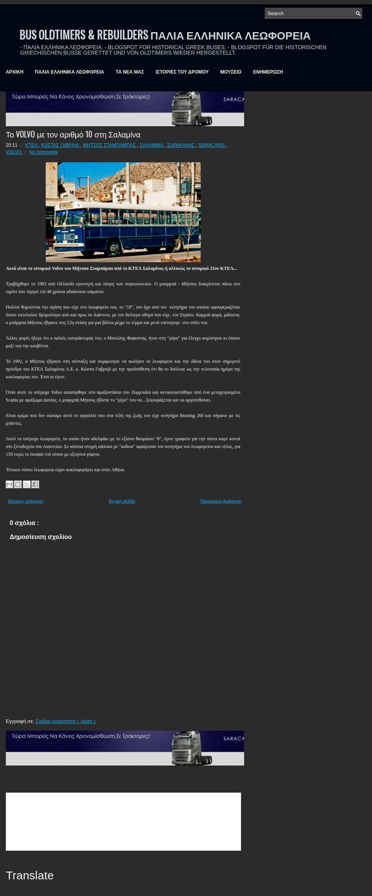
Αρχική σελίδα (121, 501)
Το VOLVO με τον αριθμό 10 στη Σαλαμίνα (73, 134)
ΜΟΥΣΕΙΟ (231, 72)
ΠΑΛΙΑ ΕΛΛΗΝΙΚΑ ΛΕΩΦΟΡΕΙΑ (69, 72)
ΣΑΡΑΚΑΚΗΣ (181, 145)
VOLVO (14, 152)
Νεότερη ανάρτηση (25, 501)
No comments (43, 152)
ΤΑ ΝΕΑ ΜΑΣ (130, 72)
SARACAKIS (212, 145)
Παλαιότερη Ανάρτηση (221, 501)
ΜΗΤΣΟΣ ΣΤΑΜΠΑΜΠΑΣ (110, 145)
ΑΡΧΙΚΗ (14, 72)
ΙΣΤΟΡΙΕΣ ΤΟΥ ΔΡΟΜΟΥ (182, 72)
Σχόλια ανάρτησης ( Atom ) (65, 721)
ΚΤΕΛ (31, 145)
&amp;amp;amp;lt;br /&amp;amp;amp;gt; (123, 822)
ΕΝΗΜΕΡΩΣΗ (268, 72)
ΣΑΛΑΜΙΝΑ (152, 145)
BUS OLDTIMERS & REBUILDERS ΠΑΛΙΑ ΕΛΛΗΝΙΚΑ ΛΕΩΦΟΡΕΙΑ (165, 35)
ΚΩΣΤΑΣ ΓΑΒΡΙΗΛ (61, 145)
